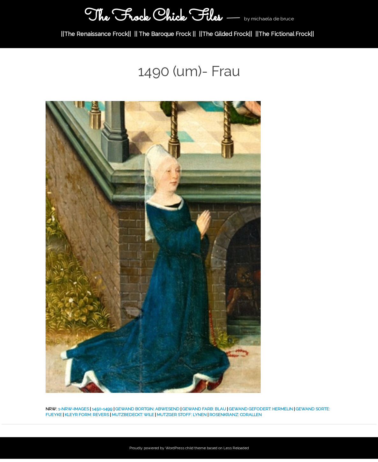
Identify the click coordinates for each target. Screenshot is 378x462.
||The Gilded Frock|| (225, 34)
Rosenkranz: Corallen (235, 414)
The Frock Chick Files (154, 17)
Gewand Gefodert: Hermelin (261, 409)
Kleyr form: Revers (87, 414)
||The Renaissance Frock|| (96, 34)
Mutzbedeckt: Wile (133, 414)
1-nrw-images (73, 409)
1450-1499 (102, 409)
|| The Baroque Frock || (165, 34)
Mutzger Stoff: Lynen (182, 414)
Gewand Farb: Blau (204, 409)
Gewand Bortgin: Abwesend (147, 409)
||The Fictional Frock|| (284, 34)
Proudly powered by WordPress (156, 448)
